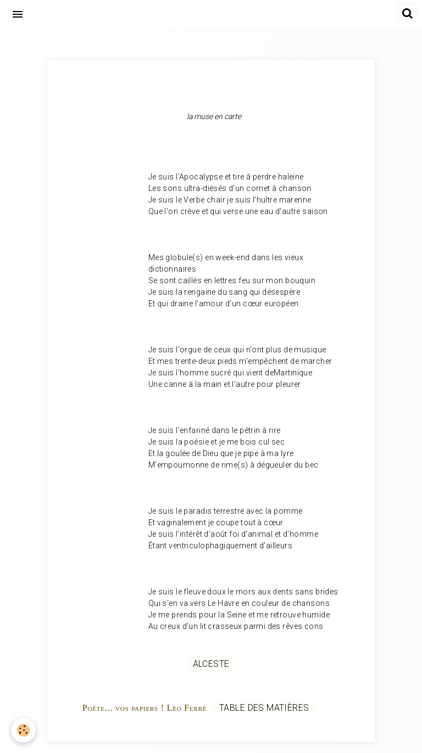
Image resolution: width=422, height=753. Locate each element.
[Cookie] (23, 730)
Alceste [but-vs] (211, 664)
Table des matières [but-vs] (264, 708)
